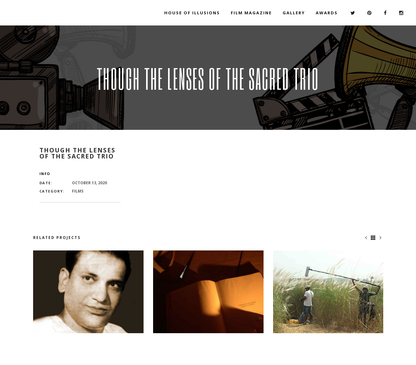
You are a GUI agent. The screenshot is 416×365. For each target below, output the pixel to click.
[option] (88, 291)
